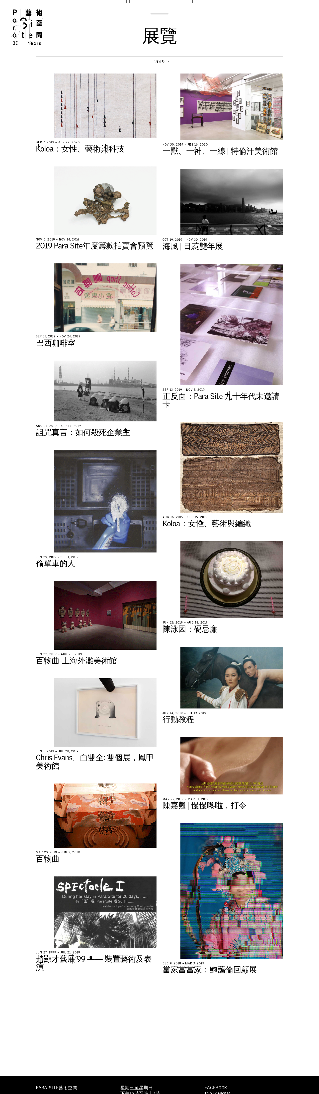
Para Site (35, 27)
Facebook (216, 1088)
